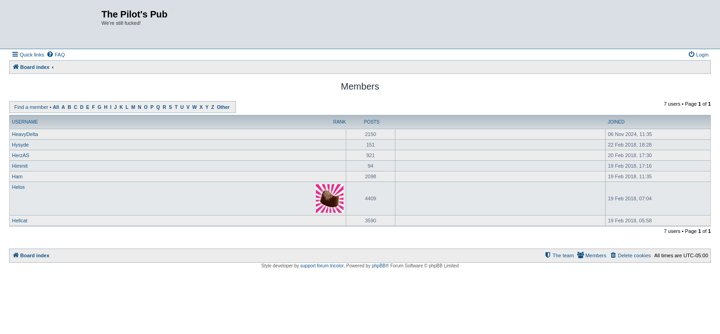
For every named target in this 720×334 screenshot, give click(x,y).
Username (25, 122)
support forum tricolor (321, 265)
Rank (339, 122)
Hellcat (20, 220)
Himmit (20, 166)
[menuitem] (55, 54)
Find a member (31, 107)
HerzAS (20, 155)
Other (223, 107)
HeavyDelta (25, 134)
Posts (371, 122)
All (56, 107)
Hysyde (20, 144)
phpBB (379, 265)
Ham (17, 176)
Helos (18, 187)
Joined (616, 122)
